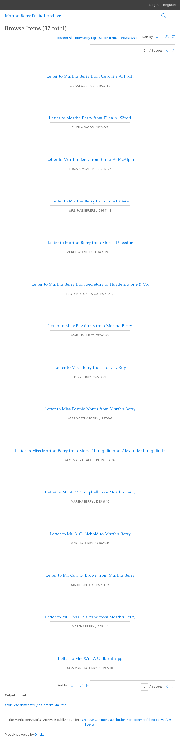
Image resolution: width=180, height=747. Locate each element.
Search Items (108, 38)
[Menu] (171, 16)
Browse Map (129, 38)
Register (170, 5)
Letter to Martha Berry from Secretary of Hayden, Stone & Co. (90, 284)
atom (9, 705)
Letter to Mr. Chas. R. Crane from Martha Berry (90, 617)
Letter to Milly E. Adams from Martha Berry (90, 325)
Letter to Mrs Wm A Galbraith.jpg (90, 658)
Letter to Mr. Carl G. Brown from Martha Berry (90, 575)
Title (159, 36)
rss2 (63, 705)
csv (16, 705)
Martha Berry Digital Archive (33, 15)
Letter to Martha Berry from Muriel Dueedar (90, 242)
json (39, 705)
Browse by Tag (85, 38)
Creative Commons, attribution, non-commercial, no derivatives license (126, 722)
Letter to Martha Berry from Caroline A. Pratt (90, 76)
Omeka (39, 734)
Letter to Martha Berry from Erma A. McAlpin (90, 159)
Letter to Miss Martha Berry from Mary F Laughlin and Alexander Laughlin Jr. (90, 450)
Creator (167, 36)
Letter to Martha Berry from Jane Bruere (90, 201)
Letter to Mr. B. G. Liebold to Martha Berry (90, 533)
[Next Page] (173, 50)
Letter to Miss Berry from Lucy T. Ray (90, 367)
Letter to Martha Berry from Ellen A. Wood (90, 117)
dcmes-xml (27, 705)
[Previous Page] (167, 50)
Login (154, 5)
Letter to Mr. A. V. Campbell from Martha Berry (90, 492)
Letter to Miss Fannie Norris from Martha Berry (90, 408)
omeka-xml (52, 705)
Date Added (173, 36)
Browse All (64, 38)
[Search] (164, 16)
